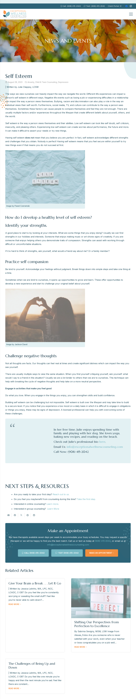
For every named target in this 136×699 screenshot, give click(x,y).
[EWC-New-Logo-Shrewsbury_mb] (14, 14)
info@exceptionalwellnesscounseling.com (68, 544)
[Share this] (15, 515)
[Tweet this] (21, 515)
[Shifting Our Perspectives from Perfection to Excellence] (101, 615)
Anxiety (31, 82)
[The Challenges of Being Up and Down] (35, 676)
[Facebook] (126, 6)
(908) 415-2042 (103, 541)
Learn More (53, 508)
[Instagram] (131, 6)
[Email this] (8, 515)
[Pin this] (27, 515)
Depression (63, 82)
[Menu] (131, 14)
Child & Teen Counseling (46, 82)
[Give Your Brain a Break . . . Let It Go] (35, 615)
